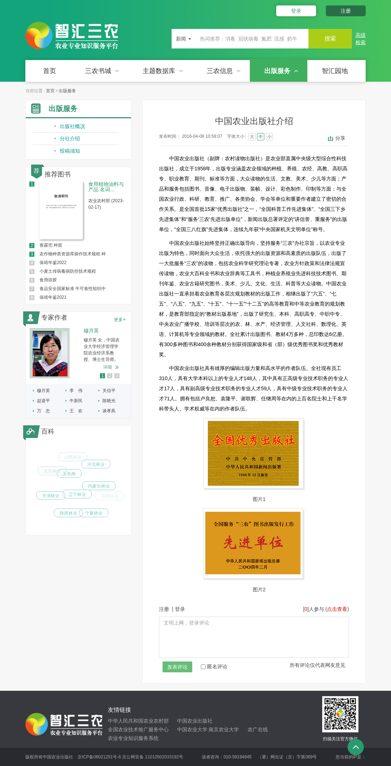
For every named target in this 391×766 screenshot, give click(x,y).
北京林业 (52, 473)
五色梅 (69, 479)
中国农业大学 (192, 729)
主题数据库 (163, 71)
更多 (120, 319)
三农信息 (224, 71)
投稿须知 (70, 151)
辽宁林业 (77, 500)
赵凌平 (43, 400)
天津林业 (50, 498)
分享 (340, 138)
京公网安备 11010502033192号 (152, 756)
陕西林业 (68, 516)
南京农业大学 (224, 729)
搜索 (330, 38)
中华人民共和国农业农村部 (138, 721)
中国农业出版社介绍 (254, 121)
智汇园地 (335, 71)
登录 (296, 11)
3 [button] (117, 375)
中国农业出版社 (195, 721)
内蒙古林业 (99, 490)
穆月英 (43, 390)
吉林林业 (109, 496)
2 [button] (110, 375)
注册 (346, 11)
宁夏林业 (93, 515)
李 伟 (76, 390)
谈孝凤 (108, 410)
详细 (107, 367)
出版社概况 (72, 126)
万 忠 (43, 410)
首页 (49, 71)
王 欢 (76, 410)
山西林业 (72, 459)
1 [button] (102, 375)
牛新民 (76, 400)
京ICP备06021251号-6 (99, 756)
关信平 (108, 390)
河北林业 (96, 467)
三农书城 (102, 71)
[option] (78, 353)
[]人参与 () (326, 609)
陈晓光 (108, 400)
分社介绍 (70, 138)
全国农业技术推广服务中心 (138, 729)
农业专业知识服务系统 (133, 738)
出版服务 (281, 71)
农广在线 (258, 729)
